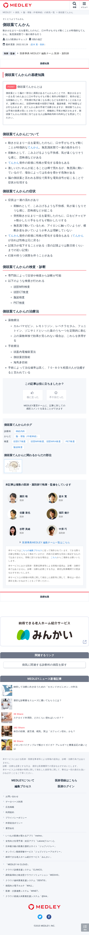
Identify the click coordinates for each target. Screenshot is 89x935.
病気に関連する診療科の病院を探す (44, 664)
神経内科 (20, 431)
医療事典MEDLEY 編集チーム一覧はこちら (44, 542)
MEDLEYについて (23, 780)
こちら (54, 557)
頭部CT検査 (19, 441)
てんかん (33, 147)
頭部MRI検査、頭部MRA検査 (46, 441)
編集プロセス (23, 786)
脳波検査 (18, 447)
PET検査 (70, 441)
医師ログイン (66, 786)
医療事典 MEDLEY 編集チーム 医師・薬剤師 (44, 53)
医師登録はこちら (66, 780)
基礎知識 (44, 63)
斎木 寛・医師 (37, 44)
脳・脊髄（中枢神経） (27, 436)
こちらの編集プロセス (31, 550)
